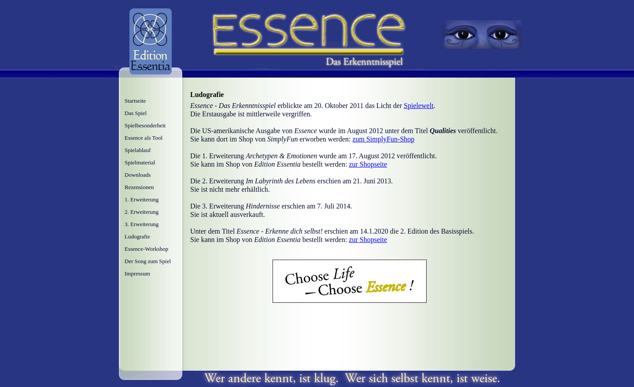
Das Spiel (136, 113)
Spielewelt (419, 105)
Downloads (138, 174)
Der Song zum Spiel (148, 261)
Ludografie (137, 236)
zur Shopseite (368, 164)
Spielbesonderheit (145, 125)
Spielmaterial (140, 162)
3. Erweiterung (141, 224)
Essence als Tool (143, 137)
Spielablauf (138, 150)
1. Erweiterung (141, 199)
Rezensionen (139, 187)
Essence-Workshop (146, 249)
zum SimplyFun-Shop (383, 139)
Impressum (137, 273)
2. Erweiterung (141, 211)
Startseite (135, 100)
